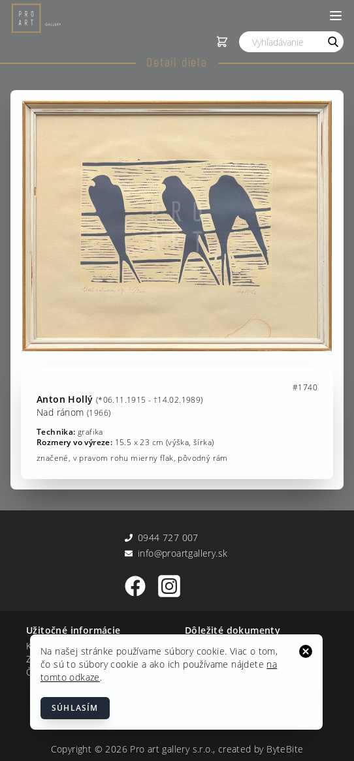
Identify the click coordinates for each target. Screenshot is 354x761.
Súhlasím (75, 707)
